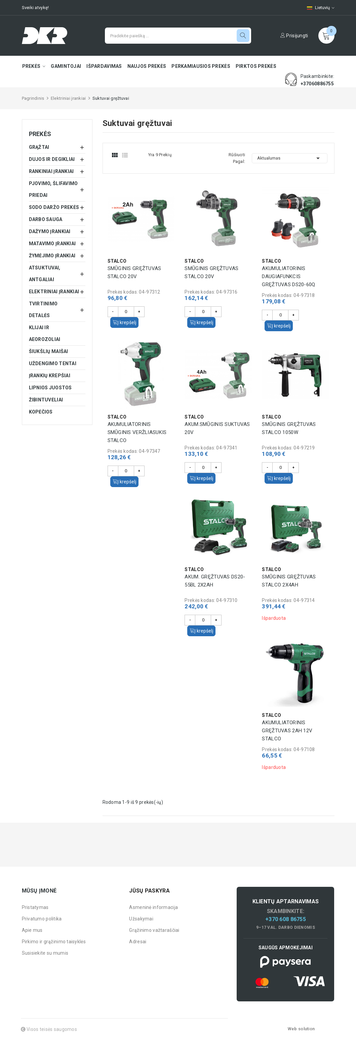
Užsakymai (141, 918)
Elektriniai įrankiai (54, 291)
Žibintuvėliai (46, 399)
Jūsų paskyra (149, 890)
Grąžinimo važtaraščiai (154, 930)
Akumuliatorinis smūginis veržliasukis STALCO (137, 432)
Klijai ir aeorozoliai (45, 333)
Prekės (40, 133)
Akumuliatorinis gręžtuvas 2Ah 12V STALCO (287, 731)
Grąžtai (39, 147)
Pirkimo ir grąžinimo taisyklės (54, 941)
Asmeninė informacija (153, 907)
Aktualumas (289, 158)
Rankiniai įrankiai (51, 171)
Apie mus (32, 930)
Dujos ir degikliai (52, 159)
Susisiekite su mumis (45, 953)
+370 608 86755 (285, 919)
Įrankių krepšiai (49, 375)
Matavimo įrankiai (52, 243)
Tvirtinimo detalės (43, 309)
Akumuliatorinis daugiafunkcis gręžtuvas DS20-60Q (288, 276)
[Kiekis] (126, 311)
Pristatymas (35, 907)
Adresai (137, 941)
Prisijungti (294, 35)
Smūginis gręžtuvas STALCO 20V (134, 272)
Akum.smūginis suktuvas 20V (217, 428)
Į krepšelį (124, 322)
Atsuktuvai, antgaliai (45, 273)
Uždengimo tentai (52, 363)
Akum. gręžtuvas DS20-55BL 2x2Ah (215, 581)
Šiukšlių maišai (48, 351)
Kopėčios (41, 412)
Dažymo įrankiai (50, 231)
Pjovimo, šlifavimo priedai (53, 189)
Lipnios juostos (50, 387)
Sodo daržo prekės (54, 207)
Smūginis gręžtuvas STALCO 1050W (289, 428)
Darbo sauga (46, 219)
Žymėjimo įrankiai (52, 255)
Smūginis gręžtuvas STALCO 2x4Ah (289, 581)
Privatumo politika (42, 918)
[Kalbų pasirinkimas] (317, 7)
